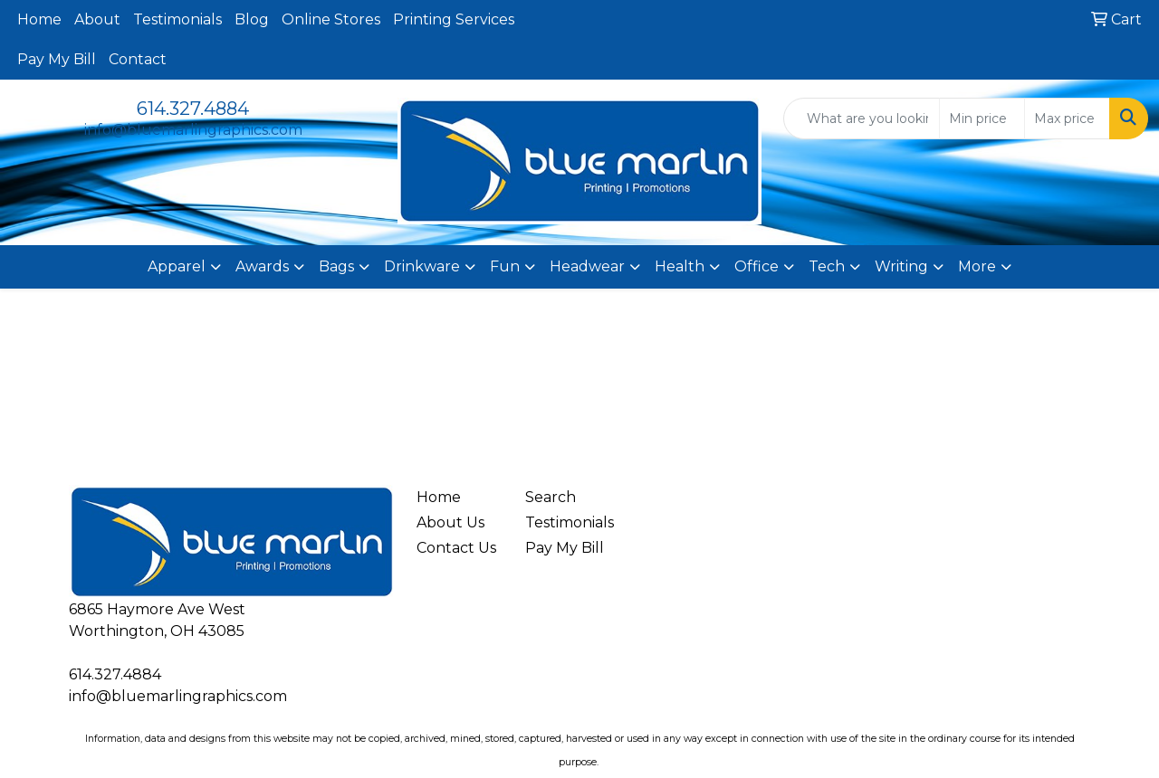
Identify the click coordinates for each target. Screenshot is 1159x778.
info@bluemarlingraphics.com (193, 129)
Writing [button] (901, 266)
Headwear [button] (587, 266)
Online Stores (331, 19)
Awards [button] (262, 266)
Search (550, 497)
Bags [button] (336, 266)
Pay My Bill (56, 59)
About (97, 19)
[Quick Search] (861, 118)
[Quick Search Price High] (1067, 118)
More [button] (977, 266)
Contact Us (456, 547)
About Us (450, 522)
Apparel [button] (177, 266)
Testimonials (177, 19)
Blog (252, 19)
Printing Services (453, 19)
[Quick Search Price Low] (982, 118)
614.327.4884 (193, 108)
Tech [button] (827, 266)
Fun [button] (505, 266)
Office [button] (756, 266)
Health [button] (679, 266)
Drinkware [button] (422, 266)
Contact (138, 59)
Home (39, 19)
